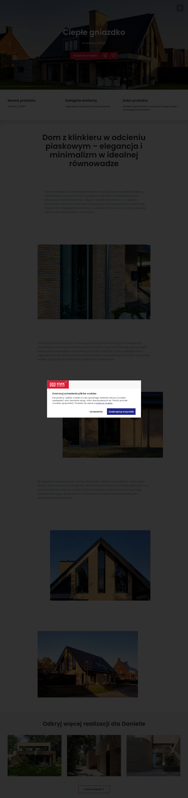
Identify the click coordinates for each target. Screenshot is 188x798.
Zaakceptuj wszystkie (121, 411)
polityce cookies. (104, 403)
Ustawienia (96, 411)
